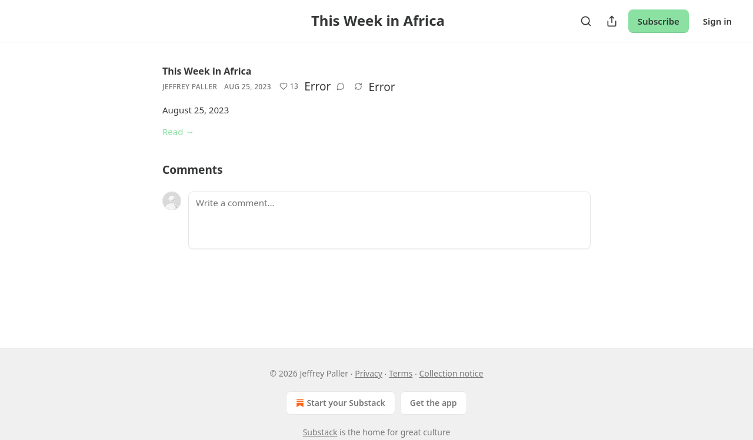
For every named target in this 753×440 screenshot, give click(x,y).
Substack (320, 432)
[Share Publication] (612, 21)
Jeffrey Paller (189, 87)
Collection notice (451, 373)
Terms (400, 373)
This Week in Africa (206, 71)
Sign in (717, 21)
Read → (178, 131)
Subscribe (658, 21)
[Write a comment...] (389, 220)
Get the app (433, 402)
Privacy (368, 373)
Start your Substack (339, 403)
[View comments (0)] (340, 86)
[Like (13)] (289, 86)
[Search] (586, 21)
